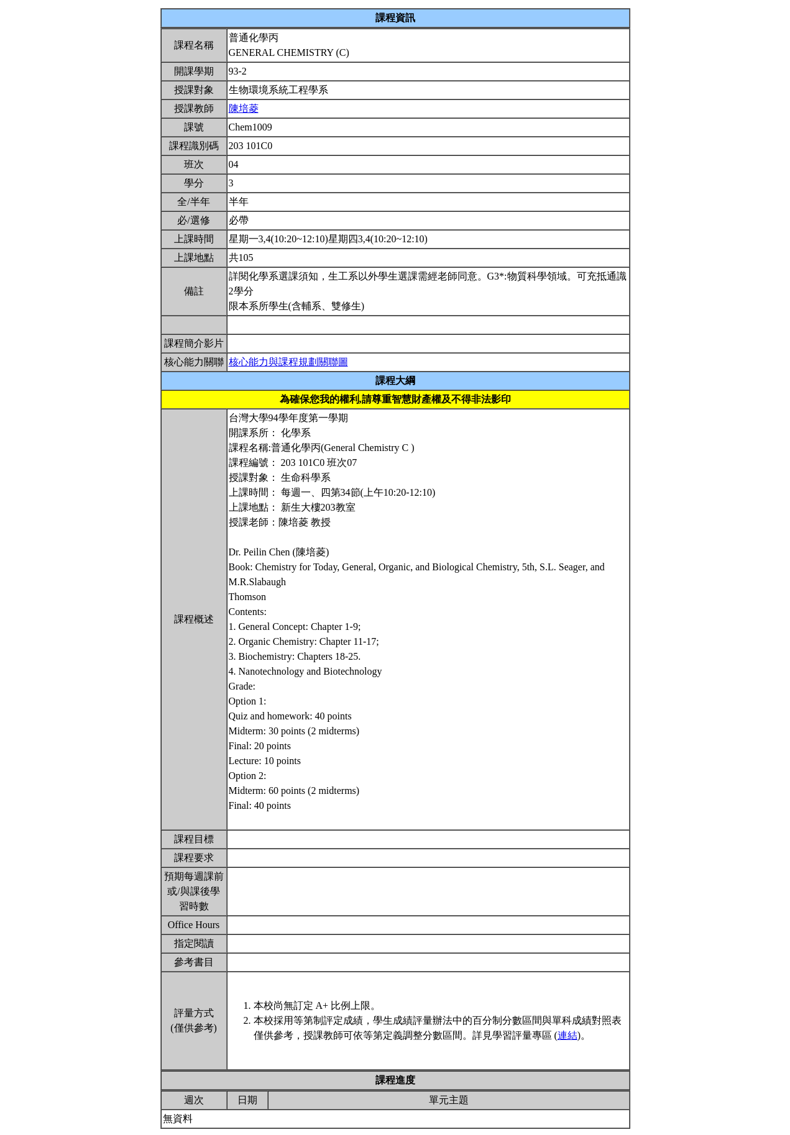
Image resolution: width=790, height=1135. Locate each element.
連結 (567, 1035)
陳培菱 (244, 108)
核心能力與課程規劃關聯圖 (288, 362)
